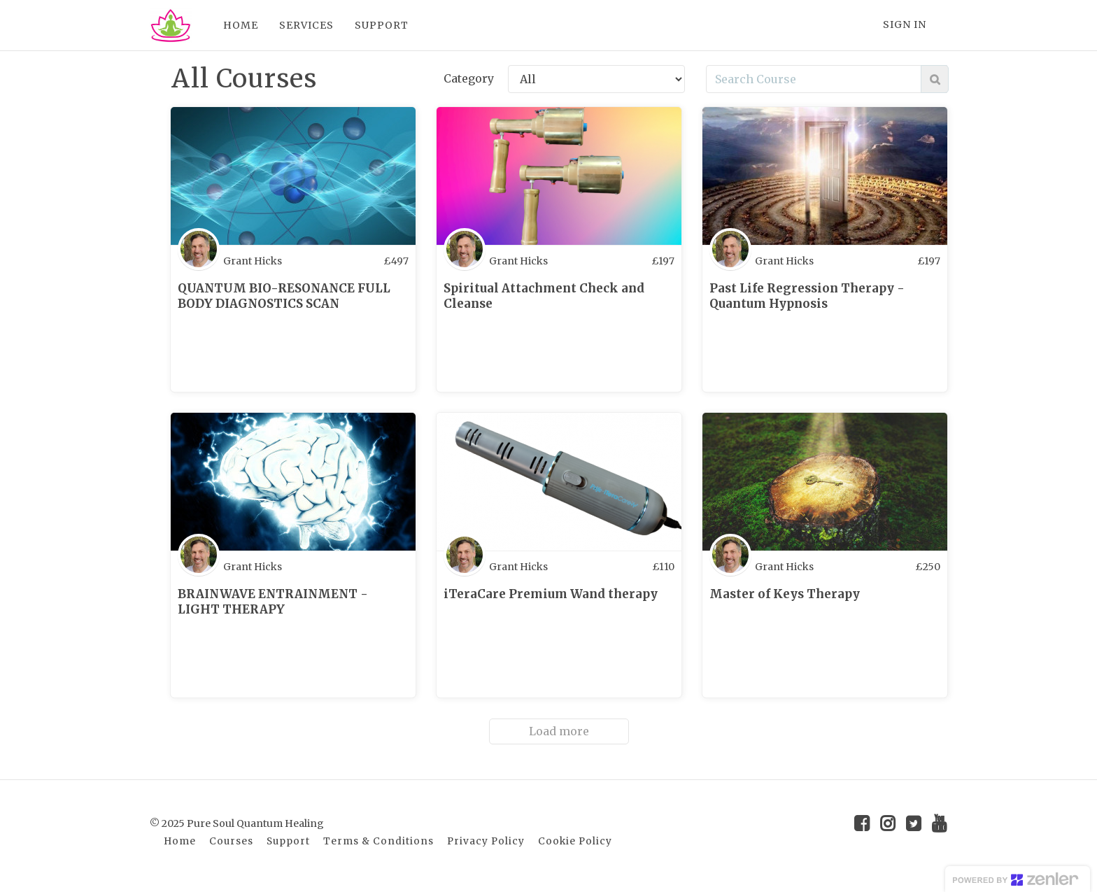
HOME (240, 25)
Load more (559, 731)
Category (469, 78)
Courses (231, 841)
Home (180, 841)
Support (288, 841)
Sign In (904, 24)
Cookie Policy (575, 841)
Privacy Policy (486, 841)
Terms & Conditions (378, 841)
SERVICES (306, 25)
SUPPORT (382, 25)
